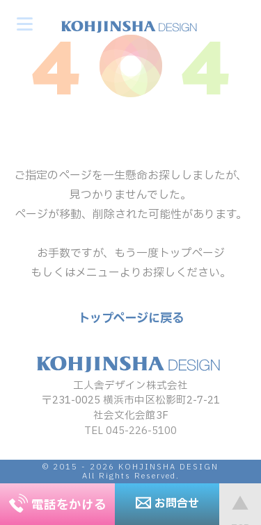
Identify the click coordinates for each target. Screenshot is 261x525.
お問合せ (167, 503)
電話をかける (57, 505)
